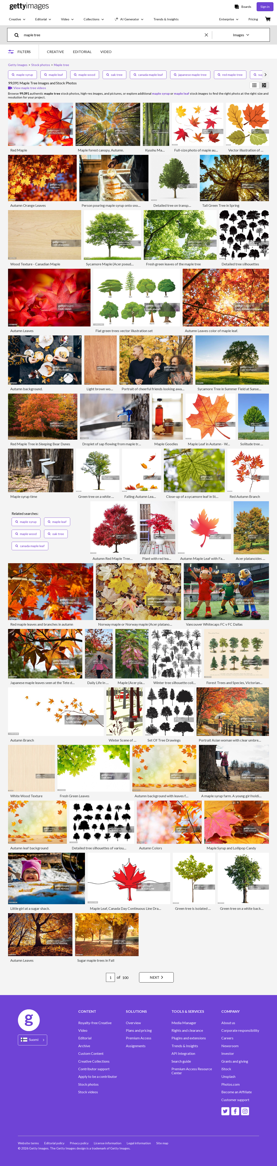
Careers (227, 1038)
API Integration (183, 1053)
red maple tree (230, 75)
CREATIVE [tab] (55, 51)
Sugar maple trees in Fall (95, 960)
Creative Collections (94, 1061)
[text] (113, 34)
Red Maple (18, 150)
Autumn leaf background (29, 848)
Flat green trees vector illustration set (124, 330)
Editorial (84, 1038)
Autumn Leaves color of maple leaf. (211, 330)
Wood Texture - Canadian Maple (35, 264)
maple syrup (22, 75)
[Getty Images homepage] (29, 6)
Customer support (235, 1100)
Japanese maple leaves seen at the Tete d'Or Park (47, 682)
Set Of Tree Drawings (164, 740)
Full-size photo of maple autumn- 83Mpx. (205, 150)
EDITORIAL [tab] (82, 51)
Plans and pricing (139, 1030)
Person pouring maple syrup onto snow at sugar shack (122, 205)
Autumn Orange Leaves (28, 205)
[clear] (208, 34)
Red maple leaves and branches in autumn (41, 624)
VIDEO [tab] (106, 51)
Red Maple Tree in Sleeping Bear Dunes (40, 444)
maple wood (84, 75)
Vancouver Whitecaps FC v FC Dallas (214, 624)
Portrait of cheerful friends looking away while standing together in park (176, 389)
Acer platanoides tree (252, 558)
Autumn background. (26, 389)
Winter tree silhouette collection (178, 682)
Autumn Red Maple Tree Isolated (118, 558)
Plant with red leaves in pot (162, 558)
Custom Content (91, 1053)
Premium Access (138, 1038)
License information (107, 1143)
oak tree (114, 75)
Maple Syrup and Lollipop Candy (231, 848)
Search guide (181, 1061)
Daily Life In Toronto (102, 682)
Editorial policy (54, 1143)
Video (82, 1030)
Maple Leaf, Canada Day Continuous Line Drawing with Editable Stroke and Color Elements (159, 908)
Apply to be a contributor (97, 1076)
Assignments (136, 1046)
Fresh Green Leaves (74, 796)
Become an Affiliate (236, 1092)
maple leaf (53, 75)
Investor (227, 1053)
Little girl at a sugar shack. (30, 908)
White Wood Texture (26, 796)
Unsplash (228, 1076)
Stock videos (88, 1092)
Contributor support (94, 1069)
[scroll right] (265, 74)
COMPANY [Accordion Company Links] (230, 1011)
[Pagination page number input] (110, 977)
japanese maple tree (190, 75)
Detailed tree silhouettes (240, 264)
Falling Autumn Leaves (141, 496)
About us (228, 1023)
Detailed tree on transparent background (184, 205)
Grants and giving (234, 1061)
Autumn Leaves (22, 330)
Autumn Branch (22, 740)
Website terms (28, 1143)
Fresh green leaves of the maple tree (173, 264)
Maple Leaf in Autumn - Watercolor (215, 444)
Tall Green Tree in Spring (220, 205)
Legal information (139, 1143)
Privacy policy (79, 1143)
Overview (133, 1023)
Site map (162, 1143)
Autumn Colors (150, 848)
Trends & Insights (184, 1046)
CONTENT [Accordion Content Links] (87, 1011)
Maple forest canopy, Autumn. (101, 150)
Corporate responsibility (240, 1030)
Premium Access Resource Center (191, 1071)
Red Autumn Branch (245, 496)
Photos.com (230, 1084)
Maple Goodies (166, 444)
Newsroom (230, 1046)
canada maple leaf (148, 75)
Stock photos (88, 1084)
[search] (18, 34)
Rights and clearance (187, 1030)
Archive (84, 1046)
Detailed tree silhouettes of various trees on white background (119, 848)
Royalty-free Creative (95, 1023)
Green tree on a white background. (104, 496)
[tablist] (79, 52)
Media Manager (183, 1023)
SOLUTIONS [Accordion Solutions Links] (136, 1011)
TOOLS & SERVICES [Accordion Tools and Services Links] (187, 1011)
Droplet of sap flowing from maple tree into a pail (119, 444)
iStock (226, 1069)
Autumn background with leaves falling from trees (173, 796)
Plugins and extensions (188, 1038)
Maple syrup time (23, 496)
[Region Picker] (32, 1040)
